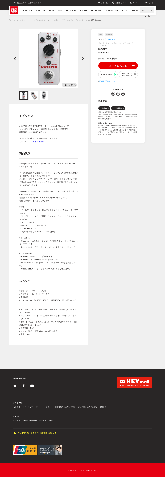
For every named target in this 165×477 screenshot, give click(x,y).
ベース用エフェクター (39, 20)
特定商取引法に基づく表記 (65, 407)
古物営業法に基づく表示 (87, 407)
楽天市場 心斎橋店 (46, 420)
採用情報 (103, 407)
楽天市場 (16, 420)
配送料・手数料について (107, 81)
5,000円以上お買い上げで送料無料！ (27, 3)
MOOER (111, 39)
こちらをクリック (36, 141)
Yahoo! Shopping (30, 420)
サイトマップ (28, 407)
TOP (11, 20)
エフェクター (22, 20)
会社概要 (16, 407)
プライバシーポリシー (44, 407)
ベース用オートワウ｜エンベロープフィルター (68, 20)
